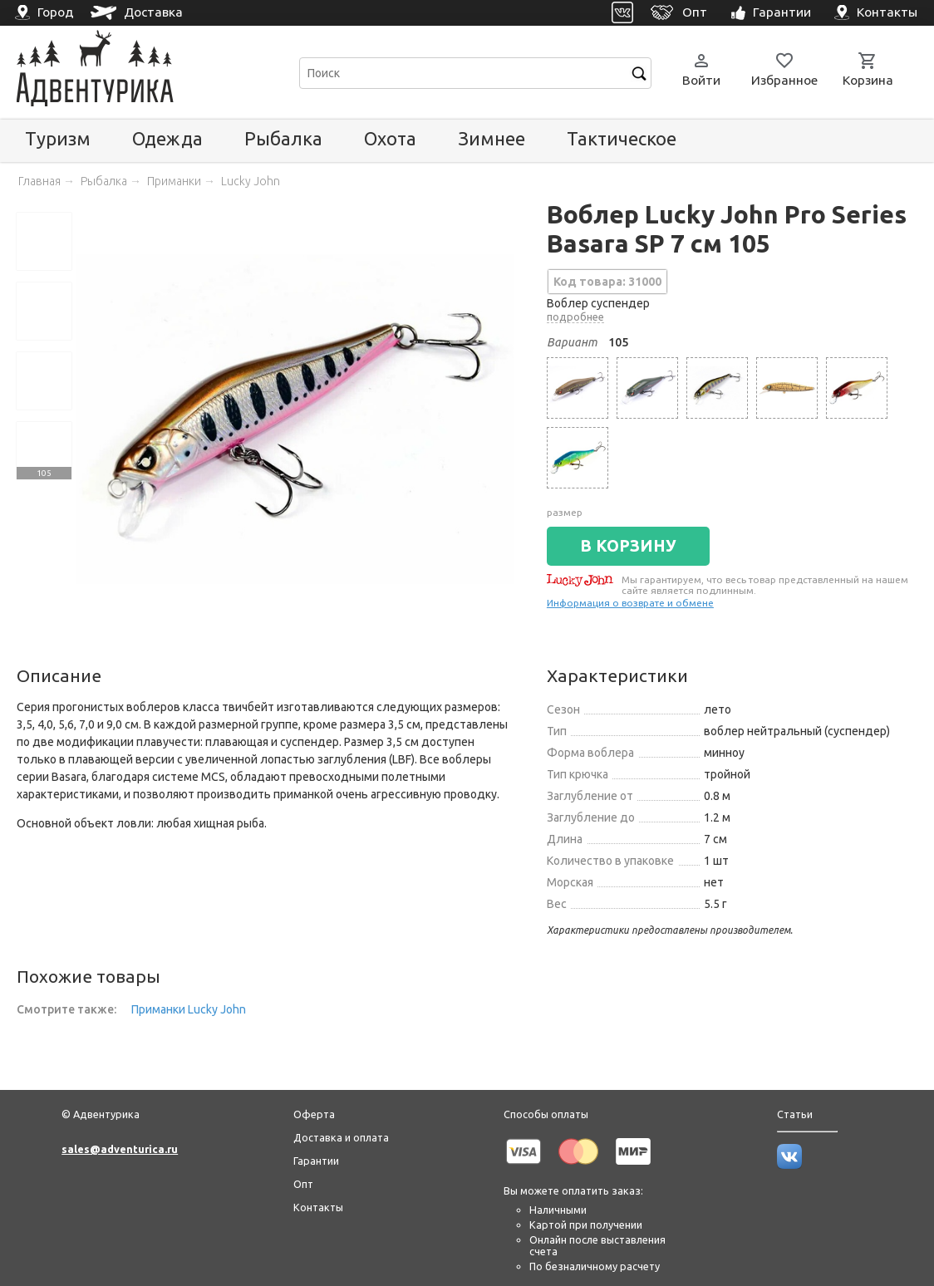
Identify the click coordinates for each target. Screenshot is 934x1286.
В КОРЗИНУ (628, 546)
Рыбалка (283, 138)
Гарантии (316, 1160)
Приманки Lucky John (188, 1009)
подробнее (575, 316)
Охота (390, 138)
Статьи (795, 1114)
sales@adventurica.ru (119, 1149)
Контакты (318, 1207)
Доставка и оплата (341, 1137)
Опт (303, 1184)
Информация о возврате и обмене (630, 602)
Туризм (58, 138)
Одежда (167, 138)
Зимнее (491, 138)
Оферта (314, 1114)
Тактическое (621, 138)
